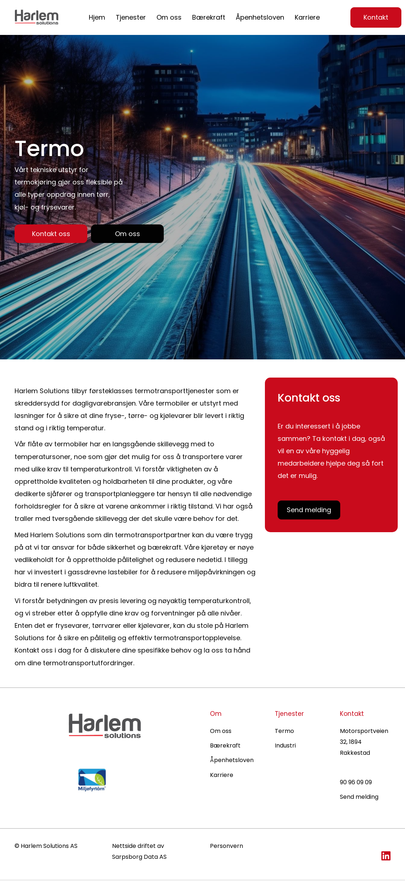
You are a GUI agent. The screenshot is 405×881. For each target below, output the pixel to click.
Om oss (169, 17)
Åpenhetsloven (260, 17)
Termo (284, 732)
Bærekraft (208, 17)
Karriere (307, 17)
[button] (51, 234)
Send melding (359, 798)
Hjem (97, 17)
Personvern (226, 847)
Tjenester (131, 17)
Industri (285, 747)
